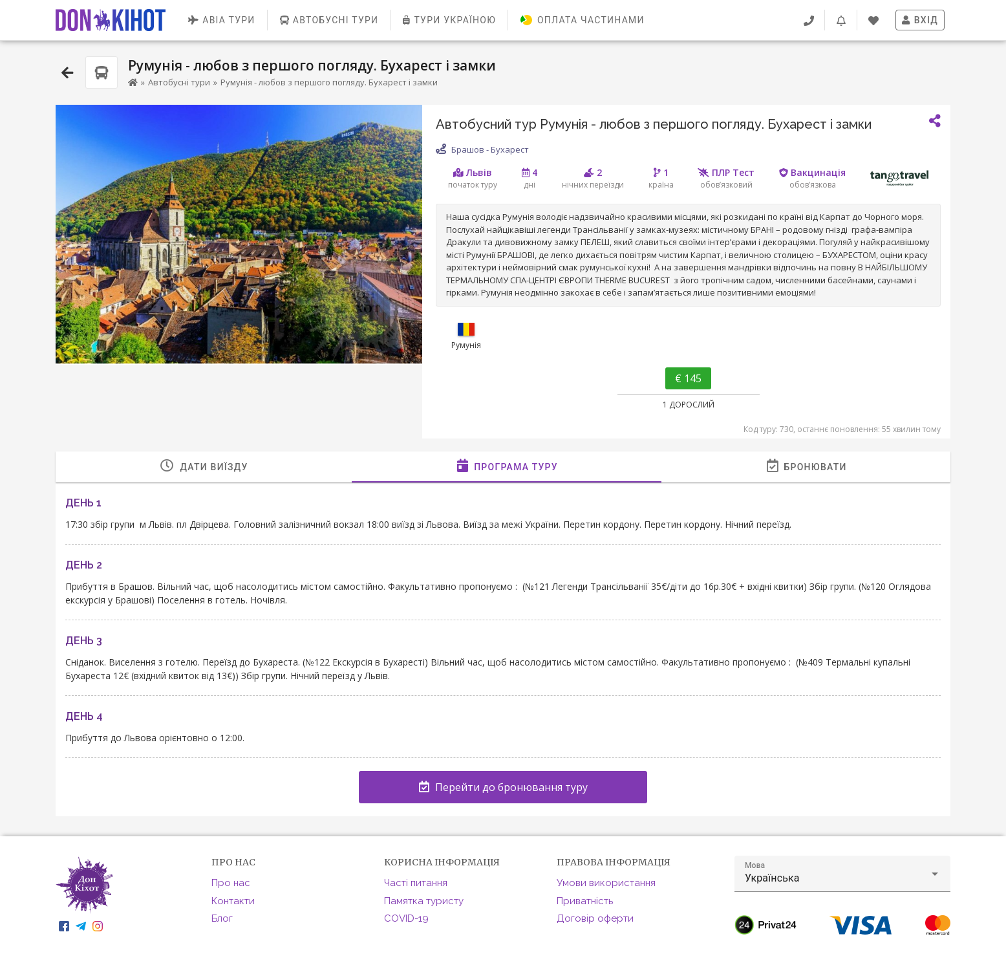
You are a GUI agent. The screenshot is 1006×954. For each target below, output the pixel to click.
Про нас (230, 883)
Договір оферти (595, 918)
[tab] (204, 466)
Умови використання (606, 883)
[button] (842, 874)
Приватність (585, 901)
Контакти (233, 901)
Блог (222, 918)
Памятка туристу (424, 901)
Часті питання (415, 883)
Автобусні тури (179, 82)
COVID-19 (406, 918)
